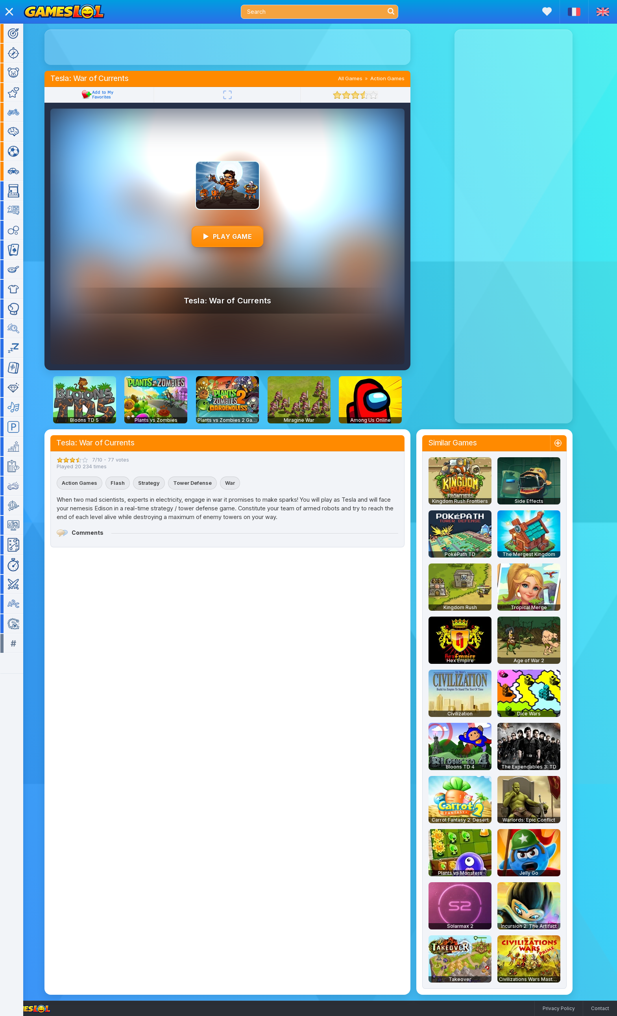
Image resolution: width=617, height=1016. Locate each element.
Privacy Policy (559, 1008)
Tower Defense (204, 483)
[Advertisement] (239, 47)
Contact (600, 1008)
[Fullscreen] (238, 95)
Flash (129, 483)
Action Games (399, 78)
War (241, 483)
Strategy (160, 483)
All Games (361, 78)
